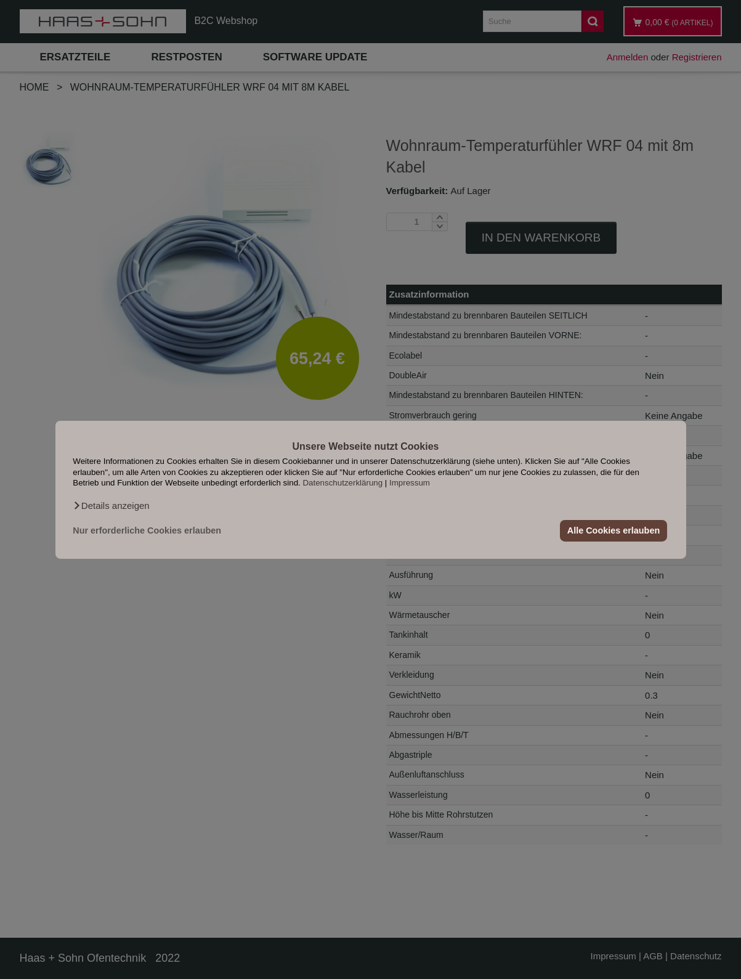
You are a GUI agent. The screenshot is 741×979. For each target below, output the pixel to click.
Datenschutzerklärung (342, 482)
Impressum (409, 482)
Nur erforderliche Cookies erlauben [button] (147, 530)
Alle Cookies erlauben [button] (613, 530)
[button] (111, 505)
